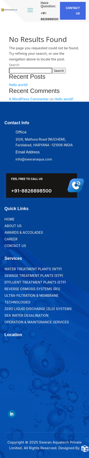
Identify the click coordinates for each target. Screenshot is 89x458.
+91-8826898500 (31, 191)
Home (9, 219)
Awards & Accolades (23, 232)
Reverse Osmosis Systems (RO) (32, 289)
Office (21, 132)
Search (14, 65)
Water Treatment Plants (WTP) (33, 269)
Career (10, 239)
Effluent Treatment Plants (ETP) (35, 282)
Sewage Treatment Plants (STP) (33, 276)
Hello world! (18, 85)
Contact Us (15, 246)
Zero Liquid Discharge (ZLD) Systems (38, 309)
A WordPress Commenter (29, 99)
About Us (13, 226)
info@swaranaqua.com (34, 159)
